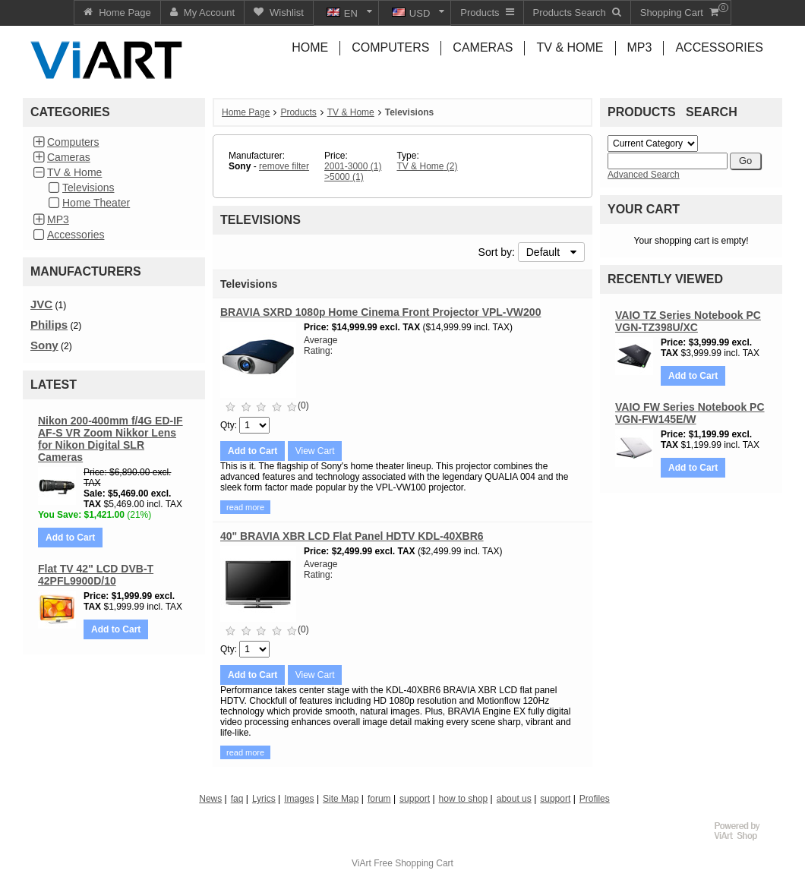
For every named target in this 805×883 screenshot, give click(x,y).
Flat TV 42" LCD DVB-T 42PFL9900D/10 (95, 575)
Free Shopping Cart (413, 863)
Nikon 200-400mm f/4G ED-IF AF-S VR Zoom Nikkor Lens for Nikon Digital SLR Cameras (110, 439)
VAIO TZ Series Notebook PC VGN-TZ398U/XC (688, 321)
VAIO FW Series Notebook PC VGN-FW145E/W (690, 413)
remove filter (284, 166)
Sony (44, 345)
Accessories (75, 235)
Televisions (88, 187)
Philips (49, 324)
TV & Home (74, 172)
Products (298, 112)
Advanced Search (644, 174)
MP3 (58, 219)
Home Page (246, 112)
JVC (41, 304)
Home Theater (96, 203)
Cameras (68, 157)
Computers (73, 142)
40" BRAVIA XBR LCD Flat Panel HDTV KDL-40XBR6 (352, 536)
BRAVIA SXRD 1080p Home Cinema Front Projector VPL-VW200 (380, 312)
